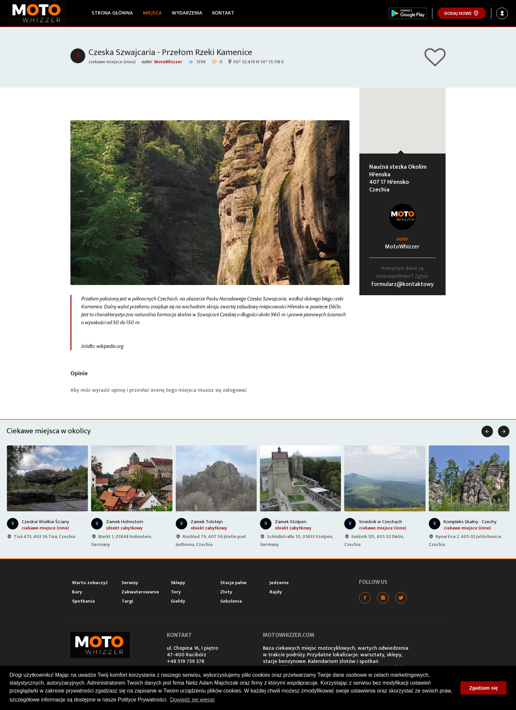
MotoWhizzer (168, 63)
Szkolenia (231, 602)
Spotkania (83, 602)
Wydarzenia (187, 13)
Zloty (226, 593)
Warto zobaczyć (90, 584)
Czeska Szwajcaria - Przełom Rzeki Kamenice (173, 53)
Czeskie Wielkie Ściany (45, 523)
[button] (402, 115)
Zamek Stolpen (290, 523)
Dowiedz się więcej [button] (192, 699)
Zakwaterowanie (140, 593)
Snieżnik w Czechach (380, 523)
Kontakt (224, 13)
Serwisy (129, 584)
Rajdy (276, 593)
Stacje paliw (233, 584)
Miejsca (153, 13)
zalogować (235, 391)
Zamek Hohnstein (124, 523)
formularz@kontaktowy (402, 285)
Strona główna (113, 13)
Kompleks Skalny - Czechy (470, 523)
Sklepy (178, 584)
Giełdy (178, 602)
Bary (77, 593)
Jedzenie (279, 584)
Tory (176, 593)
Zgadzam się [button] (483, 688)
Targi (127, 602)
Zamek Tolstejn (207, 523)
